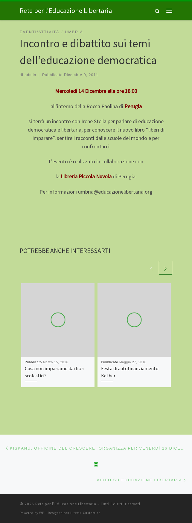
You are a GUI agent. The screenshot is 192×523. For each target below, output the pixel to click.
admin (30, 75)
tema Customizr (87, 513)
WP (41, 513)
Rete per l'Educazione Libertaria (65, 504)
